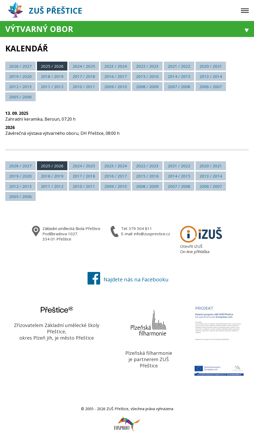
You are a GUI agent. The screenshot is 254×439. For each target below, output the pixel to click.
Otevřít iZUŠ (191, 246)
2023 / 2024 (115, 66)
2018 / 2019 (52, 76)
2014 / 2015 (179, 76)
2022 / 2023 (147, 66)
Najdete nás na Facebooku (127, 279)
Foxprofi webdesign (122, 420)
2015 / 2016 (147, 76)
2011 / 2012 (52, 86)
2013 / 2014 (210, 76)
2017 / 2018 (84, 76)
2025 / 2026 (52, 66)
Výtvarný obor (39, 29)
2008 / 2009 (147, 86)
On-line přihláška (194, 251)
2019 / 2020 (20, 76)
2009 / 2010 (115, 86)
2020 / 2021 (210, 66)
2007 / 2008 (179, 86)
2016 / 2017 (115, 76)
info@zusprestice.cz (152, 233)
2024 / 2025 (84, 66)
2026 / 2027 (20, 66)
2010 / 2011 (84, 86)
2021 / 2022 (179, 66)
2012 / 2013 (20, 86)
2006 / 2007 (210, 86)
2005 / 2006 (20, 96)
